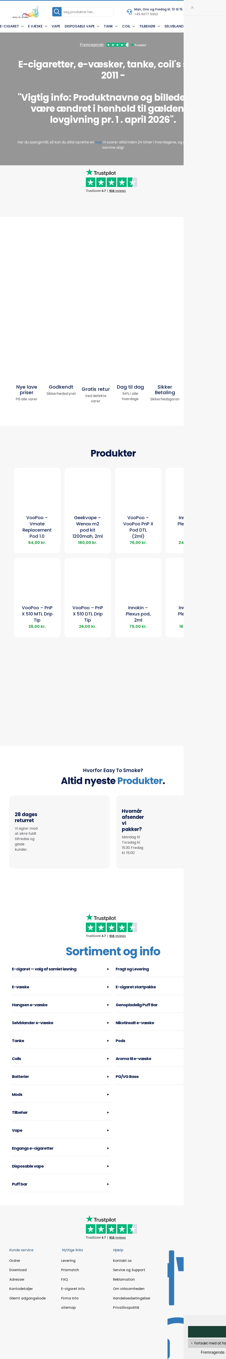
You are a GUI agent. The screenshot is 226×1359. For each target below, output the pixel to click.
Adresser (16, 1263)
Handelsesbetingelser (132, 1282)
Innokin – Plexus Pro (189, 521)
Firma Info (70, 1282)
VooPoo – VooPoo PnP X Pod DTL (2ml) (138, 527)
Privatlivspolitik (126, 1291)
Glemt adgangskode (27, 1282)
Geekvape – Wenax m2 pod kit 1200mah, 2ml (87, 527)
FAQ (64, 1263)
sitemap (68, 1291)
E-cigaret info (73, 1272)
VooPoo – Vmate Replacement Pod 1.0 (37, 527)
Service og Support (129, 1253)
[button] (61, 954)
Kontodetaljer (21, 1272)
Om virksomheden (129, 1272)
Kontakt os (122, 1244)
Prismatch (70, 1253)
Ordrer (14, 1244)
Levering (68, 1244)
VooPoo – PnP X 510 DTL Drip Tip (87, 614)
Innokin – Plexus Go (189, 611)
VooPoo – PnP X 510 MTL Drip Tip (37, 614)
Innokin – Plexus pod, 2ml (138, 614)
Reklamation (124, 1263)
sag (98, 142)
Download (18, 1253)
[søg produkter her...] (82, 12)
